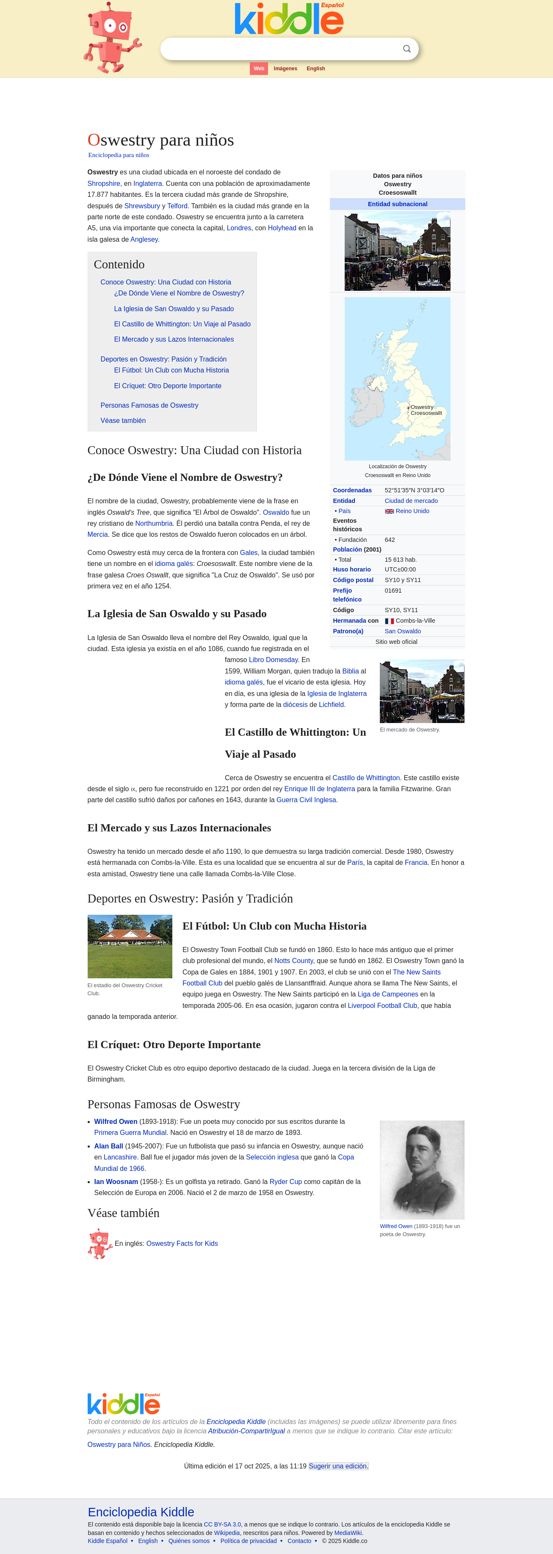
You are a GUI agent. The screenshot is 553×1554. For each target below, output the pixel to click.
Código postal (353, 580)
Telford (177, 206)
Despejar (389, 49)
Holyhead (282, 228)
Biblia (350, 671)
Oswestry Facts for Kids (182, 1243)
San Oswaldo (403, 631)
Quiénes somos (189, 1540)
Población (347, 549)
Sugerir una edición (338, 1466)
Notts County (293, 960)
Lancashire (120, 1157)
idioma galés (174, 563)
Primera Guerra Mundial (130, 1132)
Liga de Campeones (388, 994)
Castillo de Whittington (366, 777)
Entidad (344, 500)
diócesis (295, 704)
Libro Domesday (273, 659)
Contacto (299, 1540)
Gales (249, 552)
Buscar (407, 48)
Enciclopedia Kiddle (236, 1421)
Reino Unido (412, 511)
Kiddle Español (107, 1540)
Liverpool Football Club (382, 1005)
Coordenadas (352, 490)
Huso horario (352, 569)
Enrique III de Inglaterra (320, 788)
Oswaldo (276, 512)
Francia (416, 862)
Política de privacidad (249, 1540)
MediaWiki (348, 1532)
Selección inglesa (272, 1157)
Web (259, 69)
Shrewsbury (142, 206)
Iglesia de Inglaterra (337, 693)
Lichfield (331, 704)
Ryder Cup (286, 1181)
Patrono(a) (348, 631)
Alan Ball (108, 1146)
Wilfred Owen (396, 1226)
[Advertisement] (276, 101)
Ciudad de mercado (411, 500)
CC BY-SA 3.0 (222, 1524)
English (316, 69)
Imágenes (285, 69)
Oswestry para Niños (119, 1444)
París (355, 862)
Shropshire (104, 183)
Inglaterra (147, 183)
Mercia (98, 534)
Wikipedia (227, 1532)
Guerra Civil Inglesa (306, 799)
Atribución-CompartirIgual (246, 1431)
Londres (239, 228)
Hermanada (349, 620)
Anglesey (144, 239)
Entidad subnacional (398, 204)
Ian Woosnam (116, 1181)
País (344, 511)
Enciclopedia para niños (118, 155)
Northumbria (154, 523)
